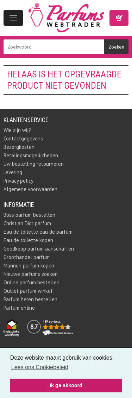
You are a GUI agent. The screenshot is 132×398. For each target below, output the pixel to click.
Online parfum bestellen (31, 282)
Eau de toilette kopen (28, 240)
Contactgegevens (23, 138)
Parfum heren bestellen (30, 299)
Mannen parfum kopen (29, 265)
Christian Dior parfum (27, 223)
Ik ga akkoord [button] (66, 385)
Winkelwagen (118, 18)
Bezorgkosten (19, 147)
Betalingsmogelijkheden (31, 155)
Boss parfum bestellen (29, 214)
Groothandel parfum (27, 257)
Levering (13, 172)
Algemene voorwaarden (30, 189)
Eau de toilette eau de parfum (38, 231)
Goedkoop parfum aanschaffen (39, 248)
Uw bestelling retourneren (34, 163)
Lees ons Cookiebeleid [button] (39, 367)
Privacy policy (18, 180)
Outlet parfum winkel (28, 291)
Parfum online (19, 307)
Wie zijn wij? (17, 130)
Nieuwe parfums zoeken (31, 274)
